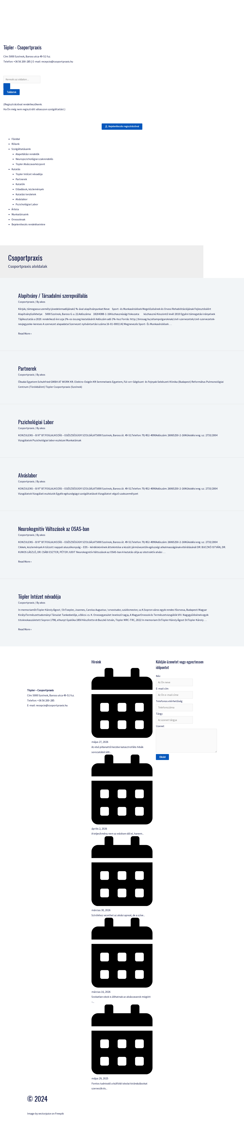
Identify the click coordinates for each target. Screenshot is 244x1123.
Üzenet (160, 728)
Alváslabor (27, 476)
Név (158, 676)
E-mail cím (162, 689)
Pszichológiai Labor (36, 422)
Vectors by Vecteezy (38, 1109)
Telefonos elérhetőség (169, 702)
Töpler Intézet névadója (39, 597)
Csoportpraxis (26, 302)
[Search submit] (6, 86)
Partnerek (27, 369)
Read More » (25, 334)
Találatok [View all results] (11, 92)
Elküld (162, 759)
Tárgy (159, 715)
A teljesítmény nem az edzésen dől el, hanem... (118, 834)
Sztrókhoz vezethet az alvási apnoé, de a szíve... (119, 915)
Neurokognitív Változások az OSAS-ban (53, 529)
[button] (122, 127)
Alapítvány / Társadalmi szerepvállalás (53, 296)
